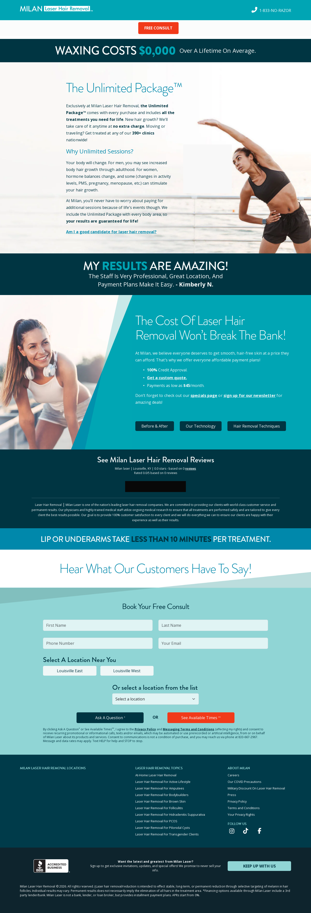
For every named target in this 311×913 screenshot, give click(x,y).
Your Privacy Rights (241, 814)
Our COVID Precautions (244, 781)
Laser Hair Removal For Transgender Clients (167, 834)
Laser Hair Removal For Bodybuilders (162, 795)
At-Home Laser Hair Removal (155, 775)
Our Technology (201, 426)
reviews (190, 468)
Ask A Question (110, 717)
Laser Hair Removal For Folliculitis (159, 808)
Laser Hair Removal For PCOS (156, 821)
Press (232, 795)
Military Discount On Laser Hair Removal (256, 788)
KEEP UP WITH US (259, 866)
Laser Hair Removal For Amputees (159, 788)
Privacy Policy (145, 729)
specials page (203, 395)
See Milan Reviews (155, 459)
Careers (233, 775)
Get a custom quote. (167, 377)
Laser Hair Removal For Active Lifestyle (162, 781)
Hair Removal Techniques (256, 426)
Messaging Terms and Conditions (188, 729)
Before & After (154, 426)
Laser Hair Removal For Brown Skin (160, 801)
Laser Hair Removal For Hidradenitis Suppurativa (170, 814)
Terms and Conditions (244, 808)
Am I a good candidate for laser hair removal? (111, 231)
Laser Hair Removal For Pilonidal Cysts (162, 827)
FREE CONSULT (158, 28)
